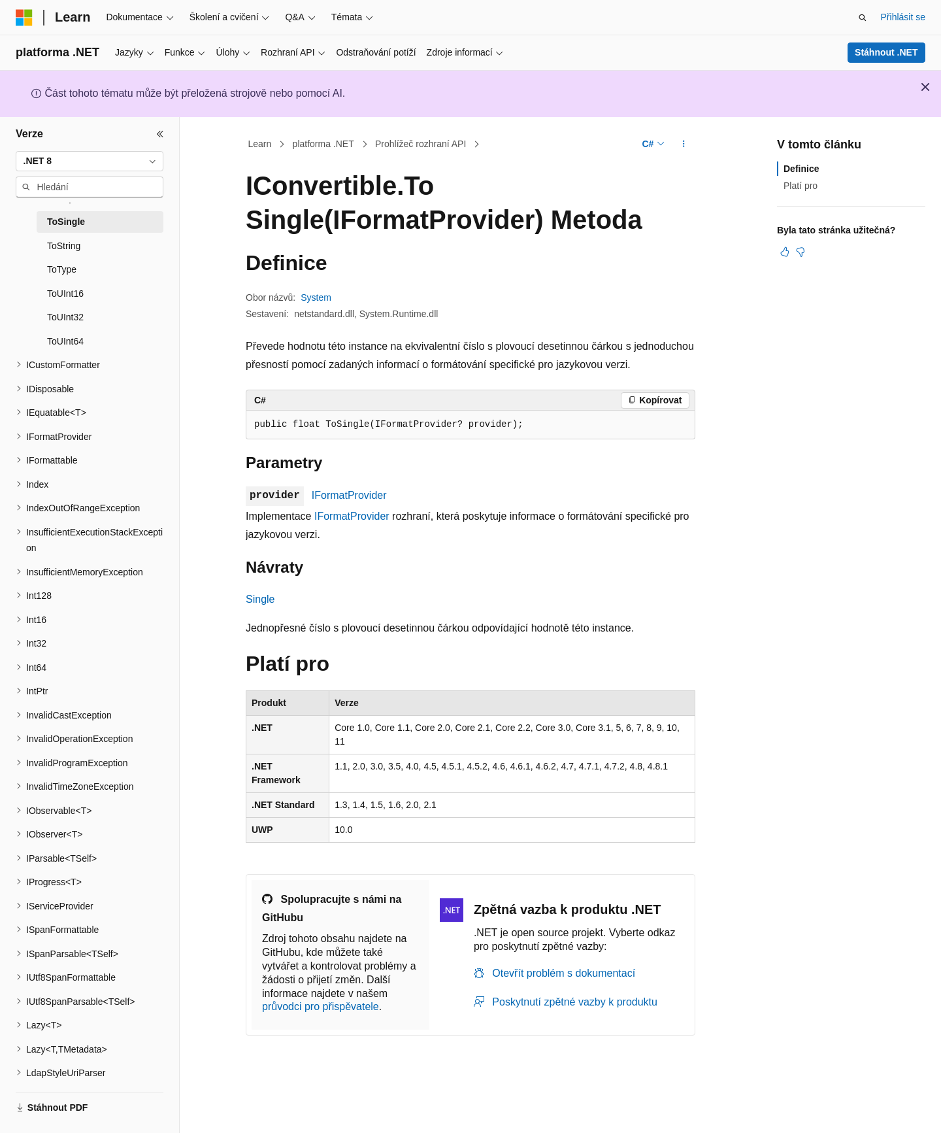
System (316, 297)
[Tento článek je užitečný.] (785, 252)
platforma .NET (323, 144)
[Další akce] (683, 144)
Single (260, 599)
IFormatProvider (349, 495)
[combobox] (89, 161)
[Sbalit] (160, 134)
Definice (801, 168)
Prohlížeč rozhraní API (420, 144)
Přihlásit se (903, 17)
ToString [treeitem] (63, 246)
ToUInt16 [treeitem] (65, 293)
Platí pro (800, 185)
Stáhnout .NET (886, 52)
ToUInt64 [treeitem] (65, 341)
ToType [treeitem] (61, 269)
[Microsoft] (24, 17)
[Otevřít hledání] (863, 17)
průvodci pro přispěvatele (320, 1006)
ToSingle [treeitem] (66, 221)
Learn (260, 144)
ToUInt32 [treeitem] (65, 317)
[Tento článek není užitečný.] (800, 252)
